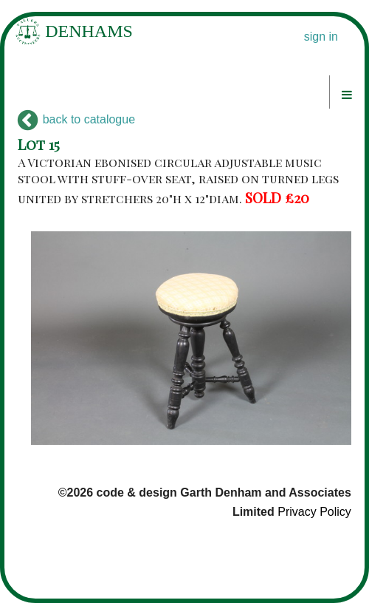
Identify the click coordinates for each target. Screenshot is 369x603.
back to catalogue (76, 119)
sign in (321, 36)
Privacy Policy (314, 511)
